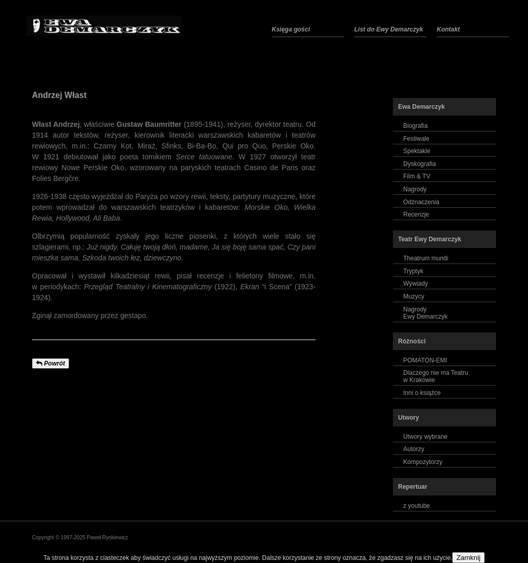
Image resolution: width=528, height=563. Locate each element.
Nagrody (414, 189)
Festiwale (416, 138)
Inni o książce (422, 392)
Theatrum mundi (425, 258)
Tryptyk (413, 271)
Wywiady (415, 283)
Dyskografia (419, 164)
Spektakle (417, 151)
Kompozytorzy (422, 462)
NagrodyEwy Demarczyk (425, 313)
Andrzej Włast (59, 95)
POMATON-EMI (425, 360)
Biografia (415, 125)
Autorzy (413, 449)
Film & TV (416, 176)
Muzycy (413, 296)
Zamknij (468, 557)
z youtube (416, 505)
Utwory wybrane (425, 436)
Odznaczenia (421, 202)
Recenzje (416, 214)
